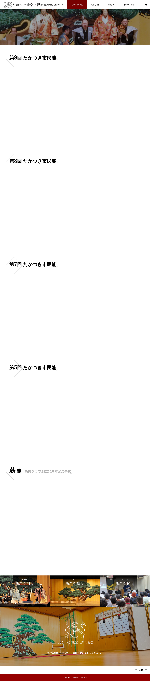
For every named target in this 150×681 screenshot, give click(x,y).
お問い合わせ (129, 5)
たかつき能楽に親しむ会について (51, 5)
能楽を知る (95, 5)
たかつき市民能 (77, 5)
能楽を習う (112, 5)
